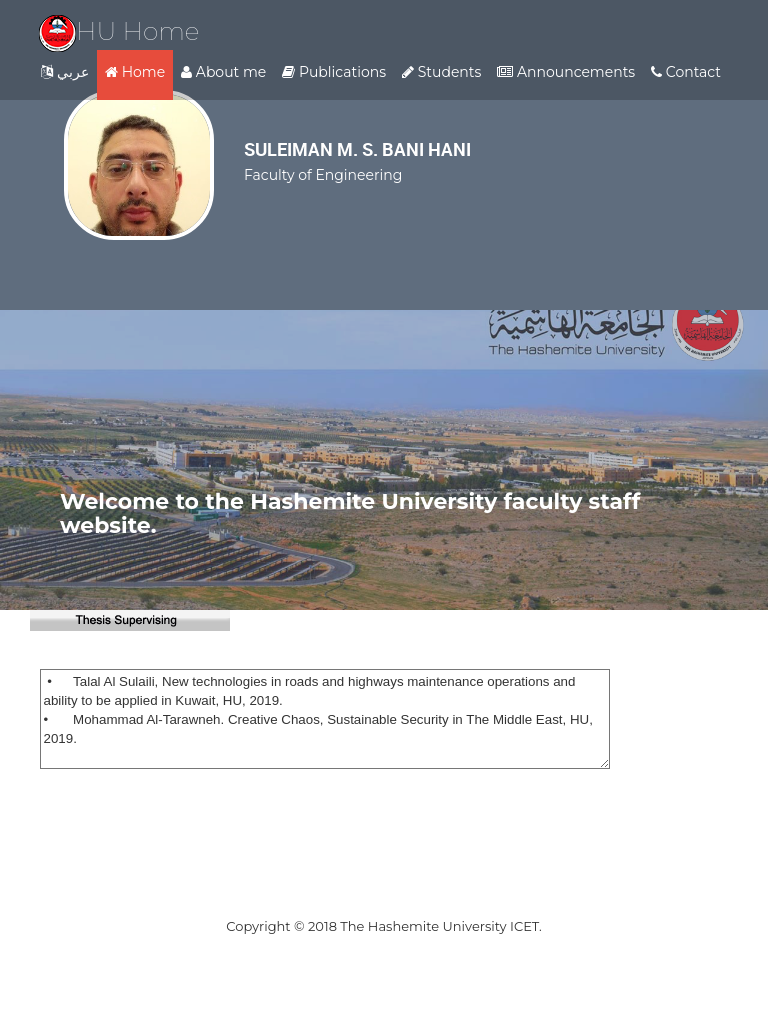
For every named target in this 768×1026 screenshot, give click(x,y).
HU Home (119, 31)
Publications (334, 72)
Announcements (566, 72)
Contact (686, 72)
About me (223, 72)
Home (135, 72)
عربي (65, 72)
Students (441, 72)
